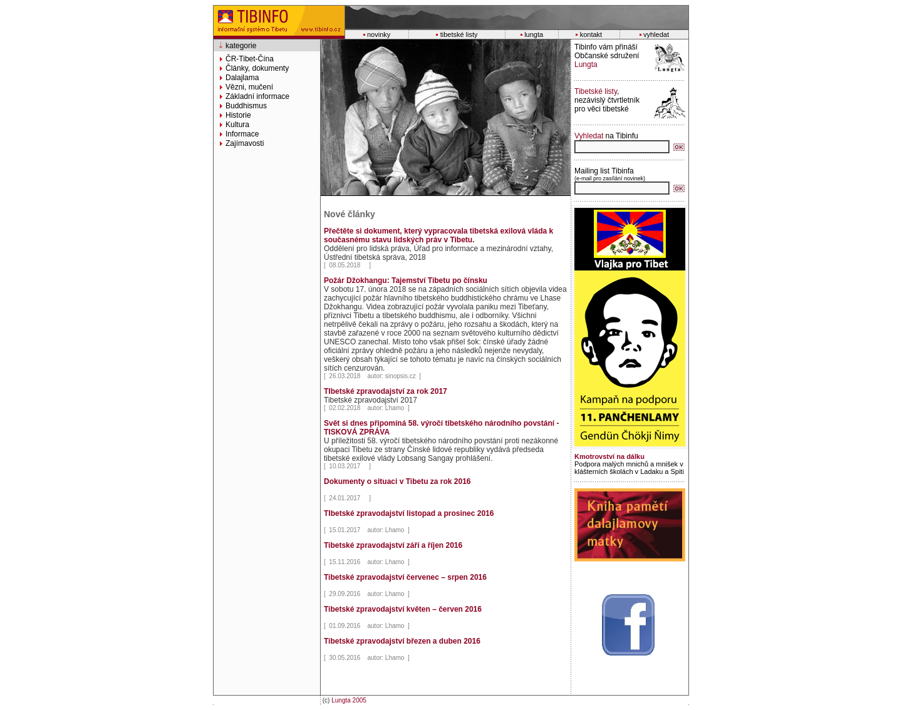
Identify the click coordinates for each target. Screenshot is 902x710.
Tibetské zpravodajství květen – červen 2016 (403, 609)
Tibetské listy (595, 91)
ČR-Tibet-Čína (250, 58)
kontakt (591, 34)
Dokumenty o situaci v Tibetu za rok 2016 (397, 481)
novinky (378, 34)
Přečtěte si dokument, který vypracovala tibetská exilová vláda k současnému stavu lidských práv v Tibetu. (438, 235)
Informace (242, 134)
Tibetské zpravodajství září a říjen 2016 (393, 545)
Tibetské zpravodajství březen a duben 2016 (402, 641)
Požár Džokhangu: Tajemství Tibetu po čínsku (405, 280)
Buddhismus (246, 105)
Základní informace (257, 96)
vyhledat (656, 34)
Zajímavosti (245, 143)
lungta (533, 34)
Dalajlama (242, 77)
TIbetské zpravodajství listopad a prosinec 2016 (409, 513)
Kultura (237, 124)
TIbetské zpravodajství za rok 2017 (385, 391)
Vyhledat (588, 135)
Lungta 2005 (348, 700)
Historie (238, 115)
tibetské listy (459, 34)
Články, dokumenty (257, 68)
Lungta (586, 64)
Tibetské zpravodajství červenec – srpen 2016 (405, 577)
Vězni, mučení (249, 87)
